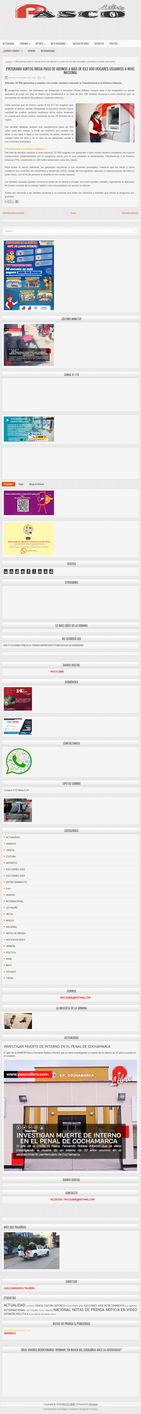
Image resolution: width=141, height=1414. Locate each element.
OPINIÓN (31, 51)
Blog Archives (36, 484)
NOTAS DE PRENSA (16, 933)
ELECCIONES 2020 (15, 869)
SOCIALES (11, 971)
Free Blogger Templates (67, 1409)
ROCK (9, 965)
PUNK (9, 959)
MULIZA (10, 920)
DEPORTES (99, 43)
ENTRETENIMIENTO (16, 882)
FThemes (93, 1409)
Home (8, 61)
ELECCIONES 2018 (15, 875)
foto (8, 888)
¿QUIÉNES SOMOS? (14, 50)
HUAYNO (10, 895)
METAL (9, 914)
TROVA (9, 978)
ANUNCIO (11, 843)
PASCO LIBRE (68, 1404)
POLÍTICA (113, 43)
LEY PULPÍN (12, 907)
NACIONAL (11, 927)
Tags (21, 484)
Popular (8, 484)
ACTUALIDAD (8, 43)
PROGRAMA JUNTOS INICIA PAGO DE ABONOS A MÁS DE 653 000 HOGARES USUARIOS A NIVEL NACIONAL (70, 70)
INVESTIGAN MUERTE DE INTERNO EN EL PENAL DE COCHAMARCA (57, 1046)
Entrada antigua (130, 212)
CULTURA (11, 856)
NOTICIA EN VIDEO (81, 43)
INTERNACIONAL (48, 51)
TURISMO (26, 42)
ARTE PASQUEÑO (60, 42)
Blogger (94, 1404)
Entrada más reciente (13, 212)
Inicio (73, 212)
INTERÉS (42, 42)
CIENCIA (10, 850)
